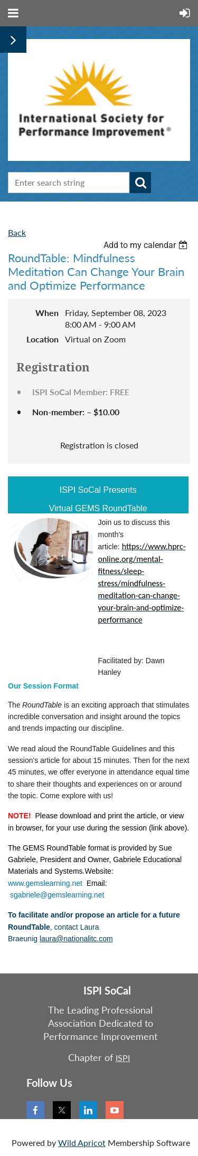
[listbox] (146, 245)
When (47, 313)
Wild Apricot (82, 1143)
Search (140, 182)
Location (42, 339)
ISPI (123, 1058)
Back (17, 232)
